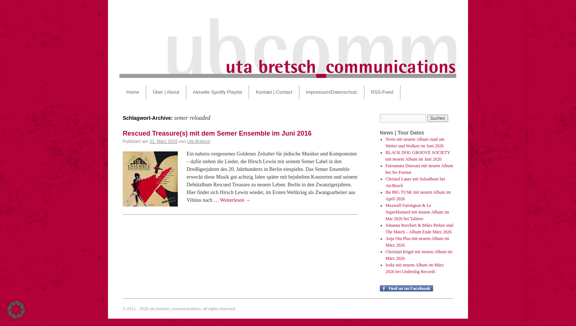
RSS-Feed (382, 92)
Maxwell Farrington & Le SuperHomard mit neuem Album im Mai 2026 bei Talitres (417, 212)
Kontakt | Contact (274, 92)
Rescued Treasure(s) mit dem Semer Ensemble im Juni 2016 (217, 133)
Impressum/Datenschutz (331, 92)
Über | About (166, 92)
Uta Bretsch (198, 141)
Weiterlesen (235, 200)
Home (132, 92)
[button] (16, 310)
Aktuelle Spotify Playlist (217, 92)
